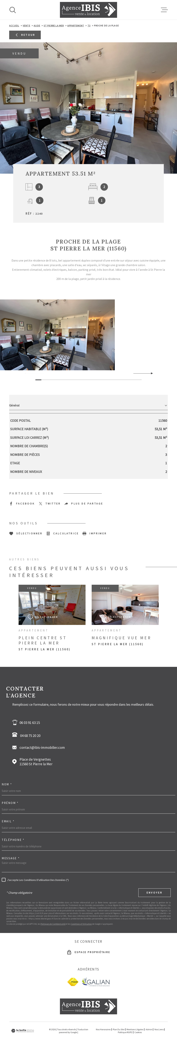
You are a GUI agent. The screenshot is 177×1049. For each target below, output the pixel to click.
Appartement (75, 25)
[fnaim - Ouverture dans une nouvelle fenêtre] (72, 982)
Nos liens (159, 1029)
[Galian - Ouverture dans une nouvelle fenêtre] (96, 982)
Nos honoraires (103, 1029)
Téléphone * (13, 839)
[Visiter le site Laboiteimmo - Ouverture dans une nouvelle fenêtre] (22, 1031)
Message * (11, 858)
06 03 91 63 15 (30, 722)
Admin (149, 1029)
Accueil (14, 25)
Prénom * (10, 802)
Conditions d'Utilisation (81, 924)
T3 (89, 25)
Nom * (7, 784)
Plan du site (118, 1029)
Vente (26, 25)
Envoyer (154, 892)
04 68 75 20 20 (27, 735)
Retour (25, 35)
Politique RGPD (125, 1032)
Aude (37, 25)
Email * (8, 821)
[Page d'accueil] (88, 10)
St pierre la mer (54, 25)
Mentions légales (134, 1029)
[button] (150, 373)
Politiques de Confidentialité (53, 924)
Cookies (138, 1032)
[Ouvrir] (12, 10)
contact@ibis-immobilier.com (42, 747)
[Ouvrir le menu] (164, 10)
